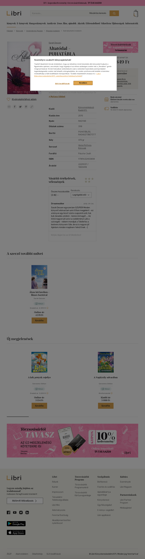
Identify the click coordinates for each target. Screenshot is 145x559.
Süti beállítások (62, 84)
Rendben (83, 83)
